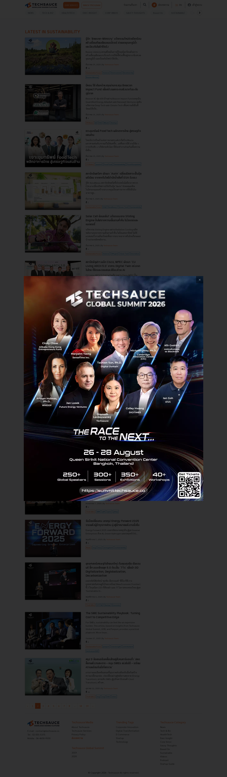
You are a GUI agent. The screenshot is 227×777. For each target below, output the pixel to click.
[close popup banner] (199, 279)
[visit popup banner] (113, 388)
